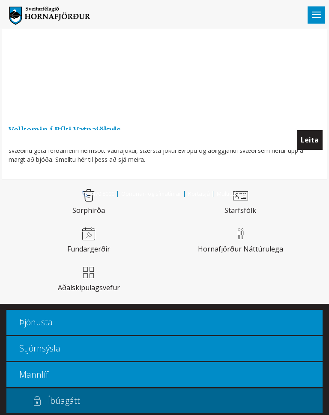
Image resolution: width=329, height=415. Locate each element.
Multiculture (232, 193)
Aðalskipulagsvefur (89, 287)
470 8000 (103, 193)
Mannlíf (33, 374)
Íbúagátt (64, 400)
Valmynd (316, 15)
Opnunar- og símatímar (151, 193)
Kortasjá (199, 193)
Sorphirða (88, 210)
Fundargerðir (88, 249)
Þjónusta (36, 322)
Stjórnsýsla (39, 348)
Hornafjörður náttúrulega (240, 249)
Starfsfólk (240, 210)
